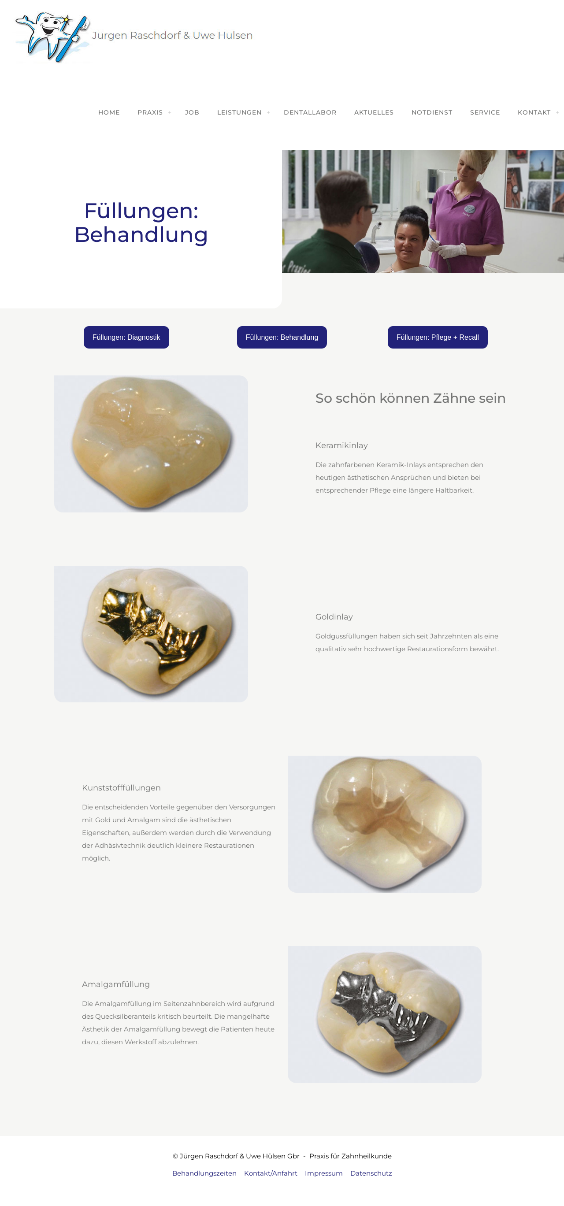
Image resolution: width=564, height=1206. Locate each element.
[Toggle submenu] (169, 112)
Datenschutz (371, 1173)
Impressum (324, 1173)
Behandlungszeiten (204, 1173)
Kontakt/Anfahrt (270, 1173)
